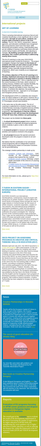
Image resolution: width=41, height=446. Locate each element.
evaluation (23, 416)
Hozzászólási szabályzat (14, 444)
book (32, 381)
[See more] (5, 229)
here (33, 327)
